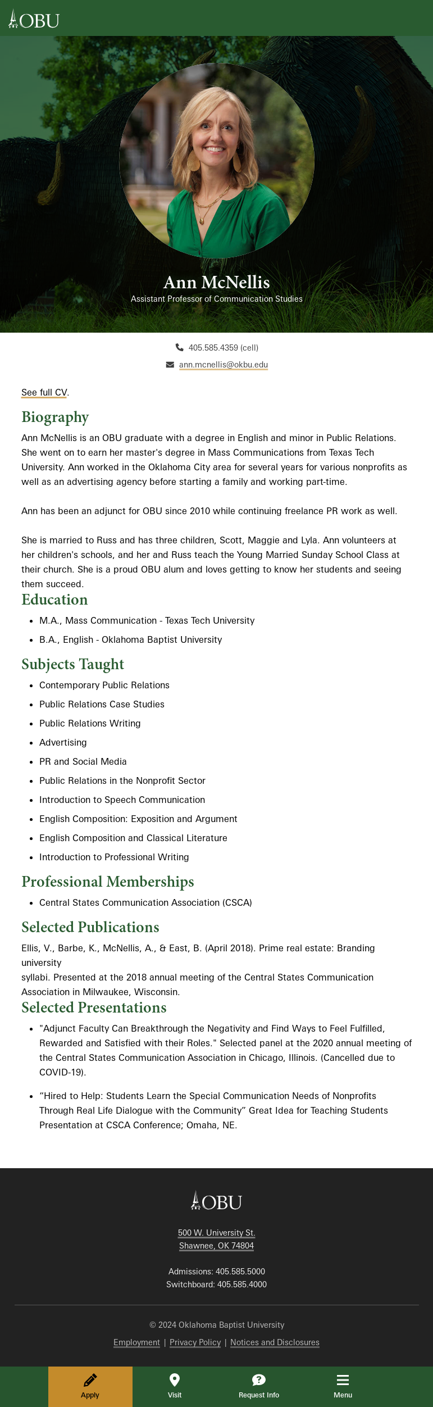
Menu (350, 1386)
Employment (136, 1342)
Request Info (259, 1386)
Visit (174, 1386)
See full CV (44, 392)
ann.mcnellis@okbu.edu (223, 364)
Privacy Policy (195, 1342)
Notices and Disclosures (275, 1342)
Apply (90, 1386)
